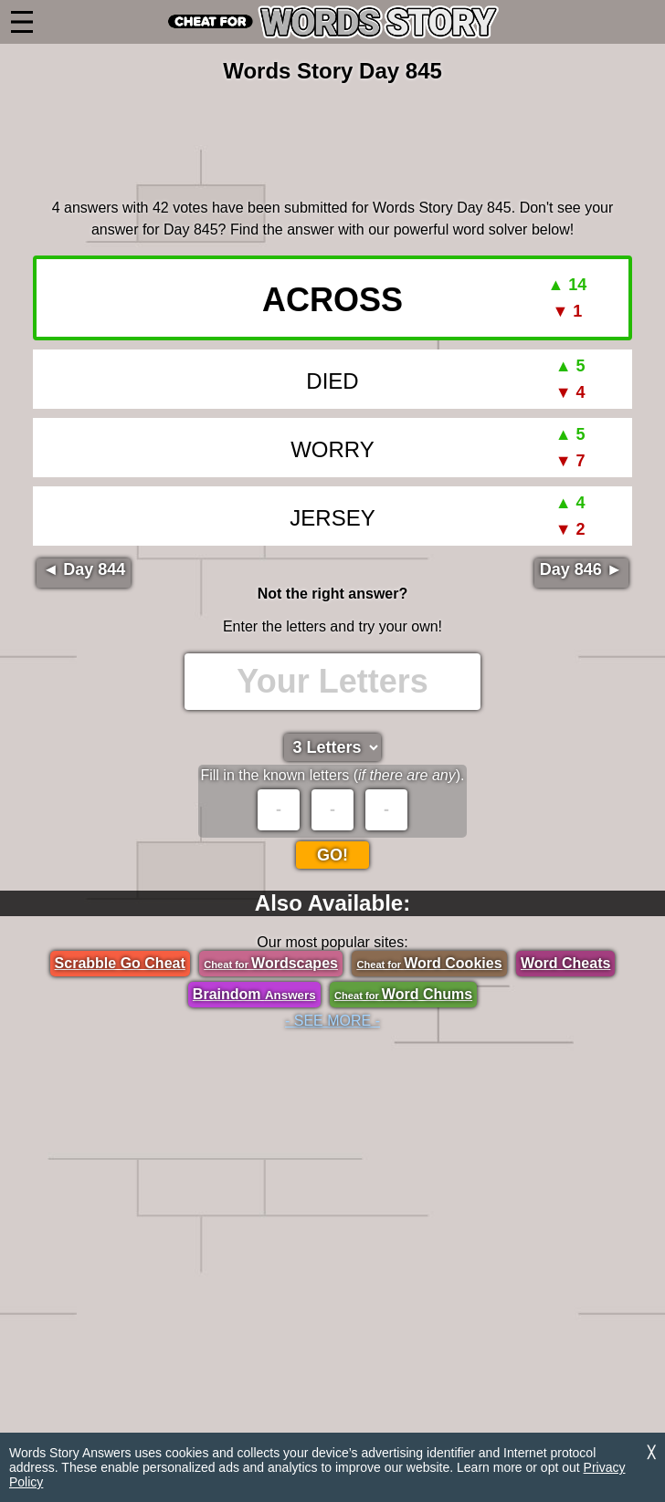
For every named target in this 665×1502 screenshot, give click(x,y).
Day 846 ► (581, 569)
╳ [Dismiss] (651, 1452)
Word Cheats (565, 963)
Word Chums (403, 994)
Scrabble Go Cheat (120, 963)
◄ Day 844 (83, 569)
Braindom (254, 994)
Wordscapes (271, 963)
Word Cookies (428, 963)
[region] (332, 138)
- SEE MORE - (332, 1020)
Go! (332, 855)
